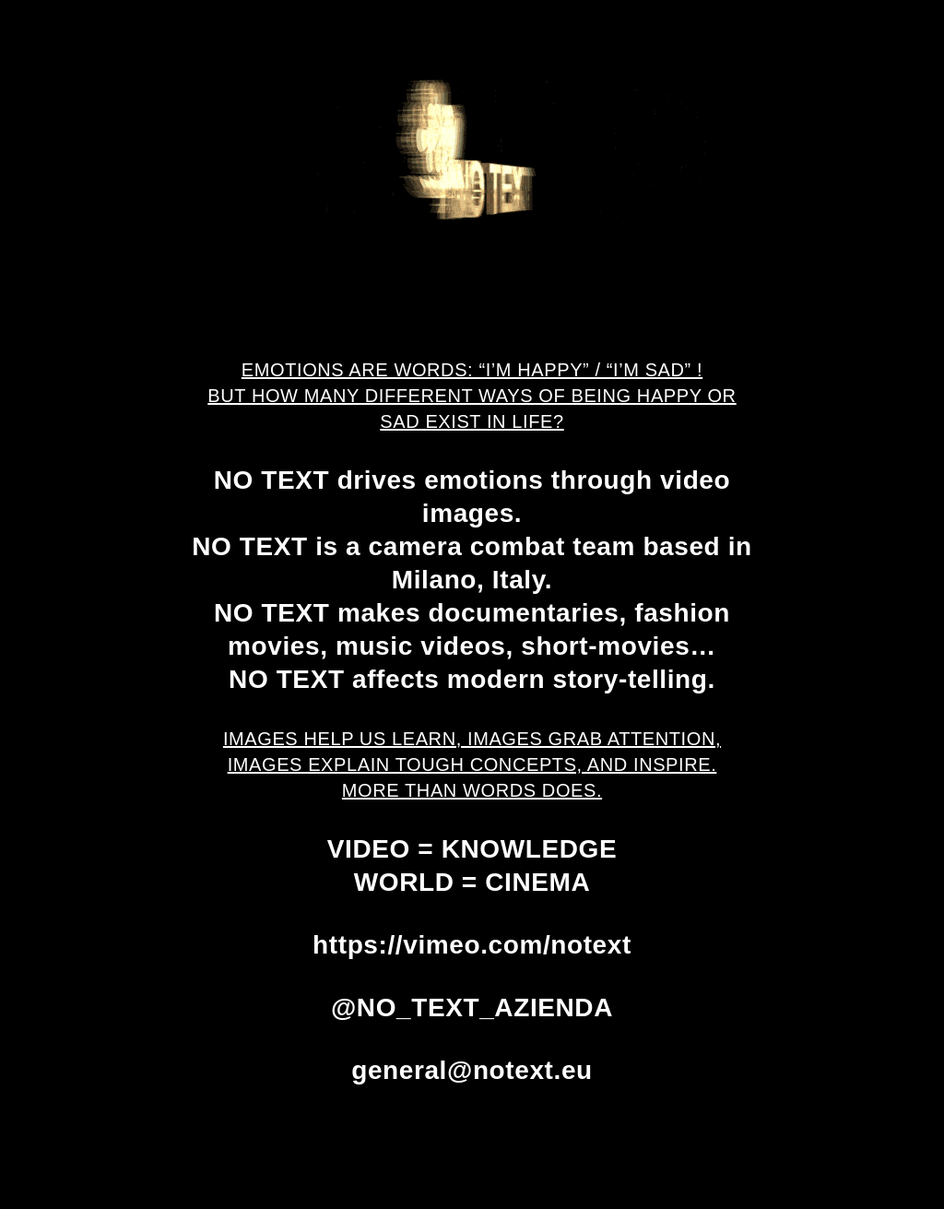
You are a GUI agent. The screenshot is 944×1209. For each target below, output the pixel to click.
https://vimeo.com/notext (472, 944)
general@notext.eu (472, 1070)
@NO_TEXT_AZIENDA (472, 1007)
